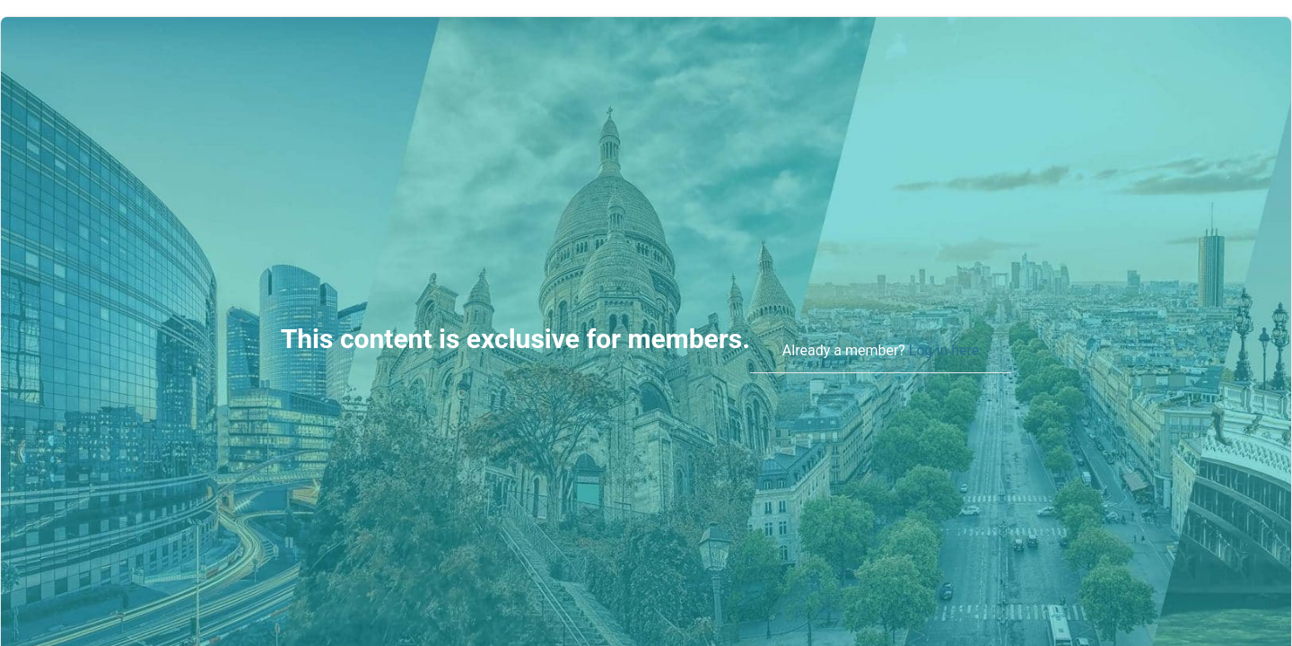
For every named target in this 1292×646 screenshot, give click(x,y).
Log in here (944, 350)
